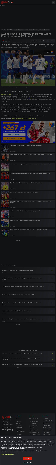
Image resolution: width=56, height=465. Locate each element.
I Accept (27, 458)
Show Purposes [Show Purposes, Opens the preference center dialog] (28, 462)
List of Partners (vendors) (7, 454)
